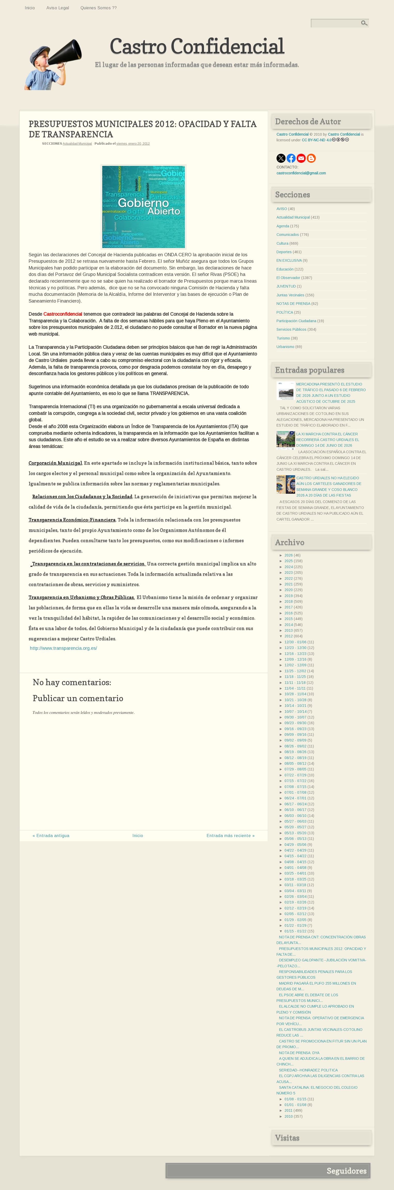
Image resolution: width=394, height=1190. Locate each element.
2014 (289, 625)
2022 (289, 578)
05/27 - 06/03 (295, 821)
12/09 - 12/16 (295, 659)
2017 (289, 607)
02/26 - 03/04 (295, 896)
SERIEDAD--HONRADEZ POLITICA (308, 1070)
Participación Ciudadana (296, 321)
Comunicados (288, 235)
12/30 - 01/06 (295, 642)
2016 (289, 613)
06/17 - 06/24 (295, 804)
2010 (289, 1116)
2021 (289, 584)
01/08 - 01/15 (295, 1099)
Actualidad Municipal (77, 143)
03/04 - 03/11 (295, 891)
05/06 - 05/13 (295, 839)
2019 (289, 596)
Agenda (283, 226)
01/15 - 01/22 (295, 931)
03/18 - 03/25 (295, 879)
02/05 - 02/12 (295, 914)
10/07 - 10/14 (295, 711)
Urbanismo (285, 347)
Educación (285, 269)
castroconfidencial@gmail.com (301, 173)
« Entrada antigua (51, 835)
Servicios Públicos (291, 329)
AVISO (282, 209)
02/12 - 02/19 (295, 908)
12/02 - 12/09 (295, 665)
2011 (289, 1110)
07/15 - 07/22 (295, 781)
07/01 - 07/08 (295, 792)
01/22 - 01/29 (295, 925)
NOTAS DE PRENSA (293, 304)
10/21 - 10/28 (295, 700)
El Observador (288, 278)
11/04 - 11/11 (295, 688)
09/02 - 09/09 (295, 740)
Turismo (283, 338)
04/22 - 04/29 (295, 850)
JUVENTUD (286, 286)
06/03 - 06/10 (295, 816)
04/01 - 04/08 (295, 868)
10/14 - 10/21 (295, 706)
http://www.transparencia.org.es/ (63, 648)
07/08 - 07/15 (295, 787)
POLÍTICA (285, 312)
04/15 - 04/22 (295, 856)
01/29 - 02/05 (295, 920)
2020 (289, 590)
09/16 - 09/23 (295, 729)
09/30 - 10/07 (295, 717)
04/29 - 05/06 (295, 845)
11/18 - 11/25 (295, 677)
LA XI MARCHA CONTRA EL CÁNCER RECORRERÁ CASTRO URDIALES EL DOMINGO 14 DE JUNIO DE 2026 (327, 440)
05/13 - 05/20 (295, 833)
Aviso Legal (57, 8)
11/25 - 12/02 (295, 671)
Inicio (30, 8)
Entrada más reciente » (231, 835)
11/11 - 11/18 (295, 683)
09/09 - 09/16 (295, 734)
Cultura (282, 243)
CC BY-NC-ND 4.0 (317, 140)
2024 (289, 567)
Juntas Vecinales (290, 295)
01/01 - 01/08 (295, 1105)
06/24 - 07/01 (295, 798)
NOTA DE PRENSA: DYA (299, 1053)
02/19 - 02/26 (295, 902)
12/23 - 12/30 (295, 648)
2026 (289, 555)
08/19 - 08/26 (295, 752)
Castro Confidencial (196, 45)
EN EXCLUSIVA (289, 260)
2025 (289, 561)
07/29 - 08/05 (295, 769)
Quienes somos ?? (99, 8)
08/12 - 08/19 (295, 758)
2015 (289, 619)
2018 (289, 601)
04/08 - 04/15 (295, 862)
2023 (289, 572)
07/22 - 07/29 (295, 775)
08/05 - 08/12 (295, 763)
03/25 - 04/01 (295, 873)
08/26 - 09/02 (295, 746)
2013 (289, 630)
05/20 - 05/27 (295, 827)
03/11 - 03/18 (295, 885)
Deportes (284, 252)
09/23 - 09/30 (295, 723)
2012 (289, 636)
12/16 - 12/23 (295, 654)
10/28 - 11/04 (295, 694)
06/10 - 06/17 (295, 810)
